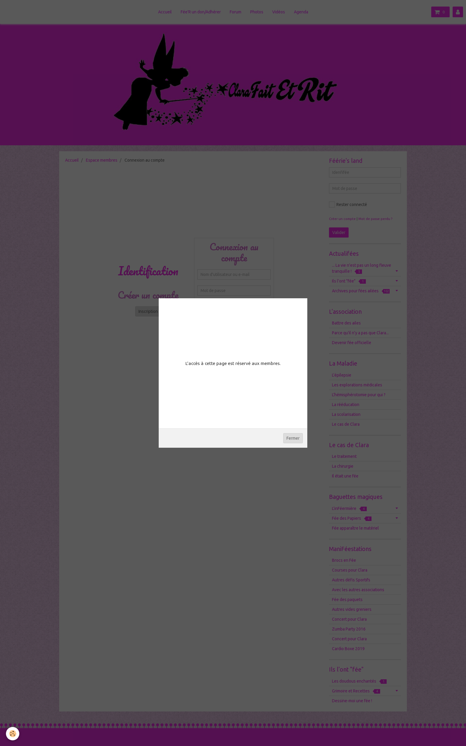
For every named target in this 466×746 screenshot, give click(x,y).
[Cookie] (12, 733)
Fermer (293, 438)
